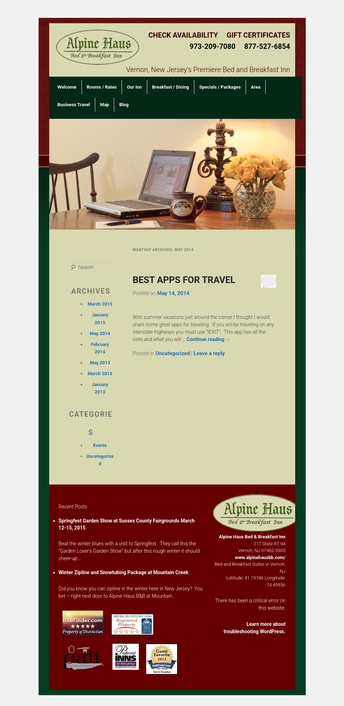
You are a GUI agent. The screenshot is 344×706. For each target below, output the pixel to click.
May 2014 (100, 333)
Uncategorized (173, 353)
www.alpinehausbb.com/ (260, 557)
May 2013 (100, 362)
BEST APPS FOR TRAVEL (184, 280)
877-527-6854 (267, 46)
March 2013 (99, 373)
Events (100, 445)
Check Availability (183, 35)
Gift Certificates (258, 35)
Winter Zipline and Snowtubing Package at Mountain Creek (123, 572)
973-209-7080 (212, 46)
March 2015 (99, 304)
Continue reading (209, 339)
